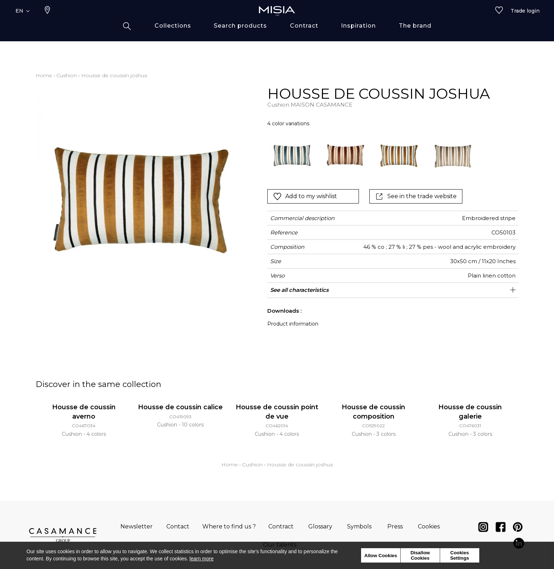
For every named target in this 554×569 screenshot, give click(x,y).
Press (395, 526)
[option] (291, 154)
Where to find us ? (229, 526)
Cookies (429, 526)
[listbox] (368, 154)
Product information (292, 324)
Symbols (359, 526)
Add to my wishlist (305, 196)
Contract (281, 526)
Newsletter (136, 526)
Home (44, 75)
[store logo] (277, 22)
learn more (202, 558)
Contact (177, 526)
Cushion (66, 75)
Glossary (320, 526)
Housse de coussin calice (180, 407)
